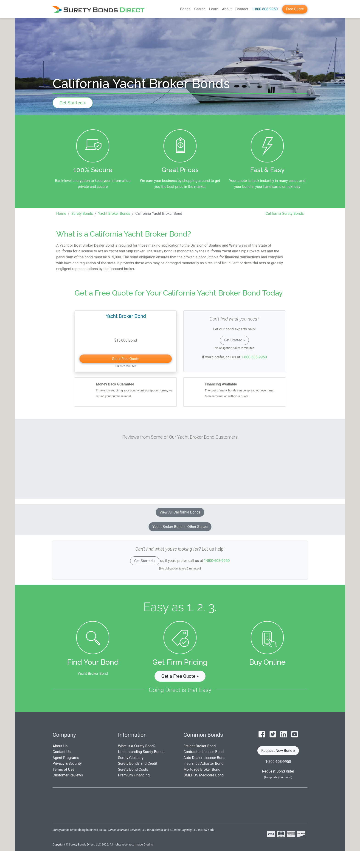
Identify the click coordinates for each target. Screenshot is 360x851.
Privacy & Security (67, 763)
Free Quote (295, 9)
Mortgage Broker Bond (201, 769)
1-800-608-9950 (265, 9)
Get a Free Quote (125, 359)
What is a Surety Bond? (136, 746)
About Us (60, 746)
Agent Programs (66, 758)
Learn (213, 9)
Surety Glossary (130, 758)
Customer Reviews (68, 775)
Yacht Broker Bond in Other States (180, 527)
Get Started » (72, 103)
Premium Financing (134, 775)
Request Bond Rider (278, 771)
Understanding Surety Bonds (141, 752)
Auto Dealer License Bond (204, 758)
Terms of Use (63, 769)
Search (199, 9)
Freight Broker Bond (199, 746)
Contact (241, 9)
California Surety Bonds (285, 213)
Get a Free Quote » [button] (180, 676)
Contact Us (62, 752)
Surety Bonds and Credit (137, 763)
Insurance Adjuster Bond (203, 763)
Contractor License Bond (203, 752)
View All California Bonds (180, 512)
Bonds (185, 9)
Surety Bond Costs (133, 769)
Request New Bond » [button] (278, 750)
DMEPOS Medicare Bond (203, 775)
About (227, 9)
